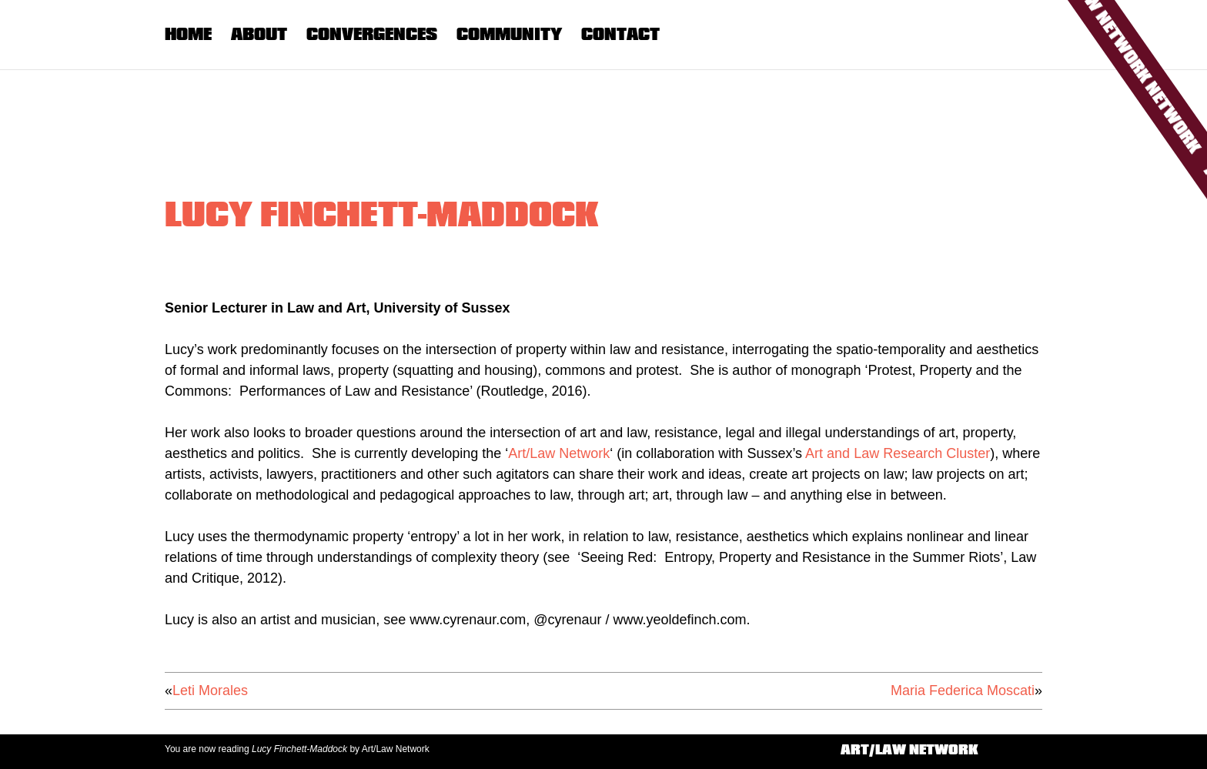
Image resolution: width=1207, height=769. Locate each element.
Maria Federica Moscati (963, 690)
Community (509, 34)
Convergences (371, 34)
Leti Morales (210, 690)
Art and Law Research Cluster (897, 453)
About (259, 34)
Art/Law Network (559, 453)
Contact (620, 34)
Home (188, 34)
